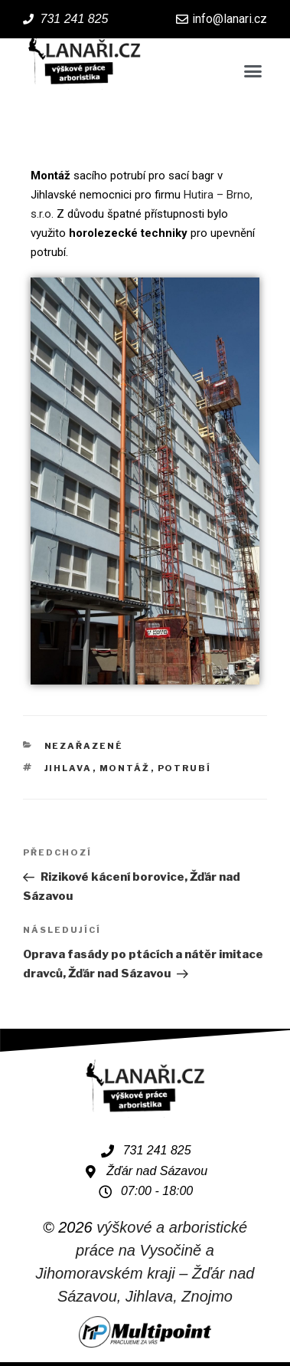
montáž (125, 768)
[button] (253, 71)
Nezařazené (84, 745)
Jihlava (68, 768)
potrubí (185, 768)
